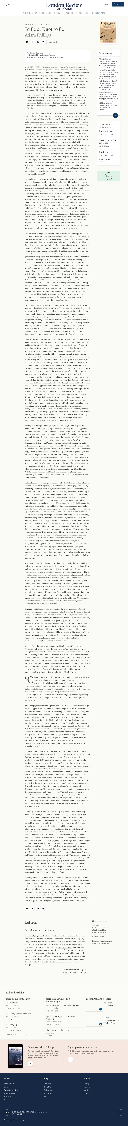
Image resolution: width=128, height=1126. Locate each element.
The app (48, 1087)
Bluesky (86, 1084)
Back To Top (121, 1112)
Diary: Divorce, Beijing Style (57, 1030)
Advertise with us (9, 1093)
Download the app (41, 1047)
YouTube (87, 1090)
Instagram (87, 1087)
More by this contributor (18, 999)
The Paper (28, 13)
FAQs (46, 1096)
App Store (49, 1053)
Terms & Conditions (10, 1120)
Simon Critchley (33, 55)
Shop (87, 13)
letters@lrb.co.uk (98, 937)
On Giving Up (105, 152)
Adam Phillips (38, 35)
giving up (111, 105)
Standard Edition (107, 94)
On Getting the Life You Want (18, 1014)
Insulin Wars (109, 1006)
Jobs (5, 1100)
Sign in (107, 4)
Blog (49, 13)
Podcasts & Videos (63, 13)
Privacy (21, 1120)
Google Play (38, 1055)
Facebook (87, 1093)
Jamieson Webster (48, 55)
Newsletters (98, 13)
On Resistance (105, 131)
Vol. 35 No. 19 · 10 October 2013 (37, 24)
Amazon (30, 1057)
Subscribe (118, 4)
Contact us (47, 1084)
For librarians (48, 1090)
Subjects (39, 13)
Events (79, 13)
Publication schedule (11, 1090)
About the (9, 1084)
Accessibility (48, 1093)
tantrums (102, 105)
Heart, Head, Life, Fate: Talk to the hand (63, 1006)
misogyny (109, 103)
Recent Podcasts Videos (98, 999)
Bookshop (7, 1096)
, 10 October (65, 947)
